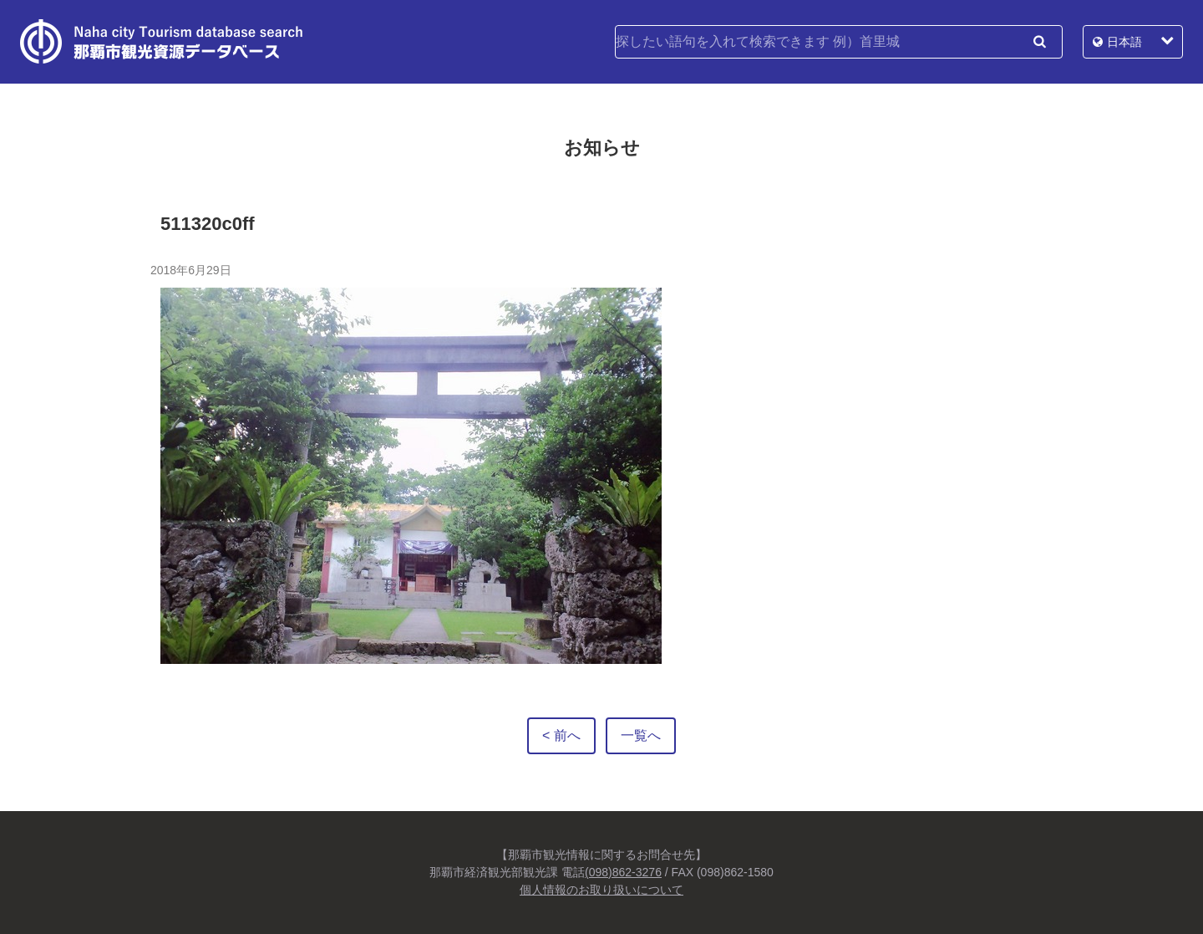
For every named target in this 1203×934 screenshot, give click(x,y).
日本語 (1124, 41)
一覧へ (641, 735)
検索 (1039, 42)
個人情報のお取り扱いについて (601, 889)
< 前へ (561, 735)
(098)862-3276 (623, 872)
